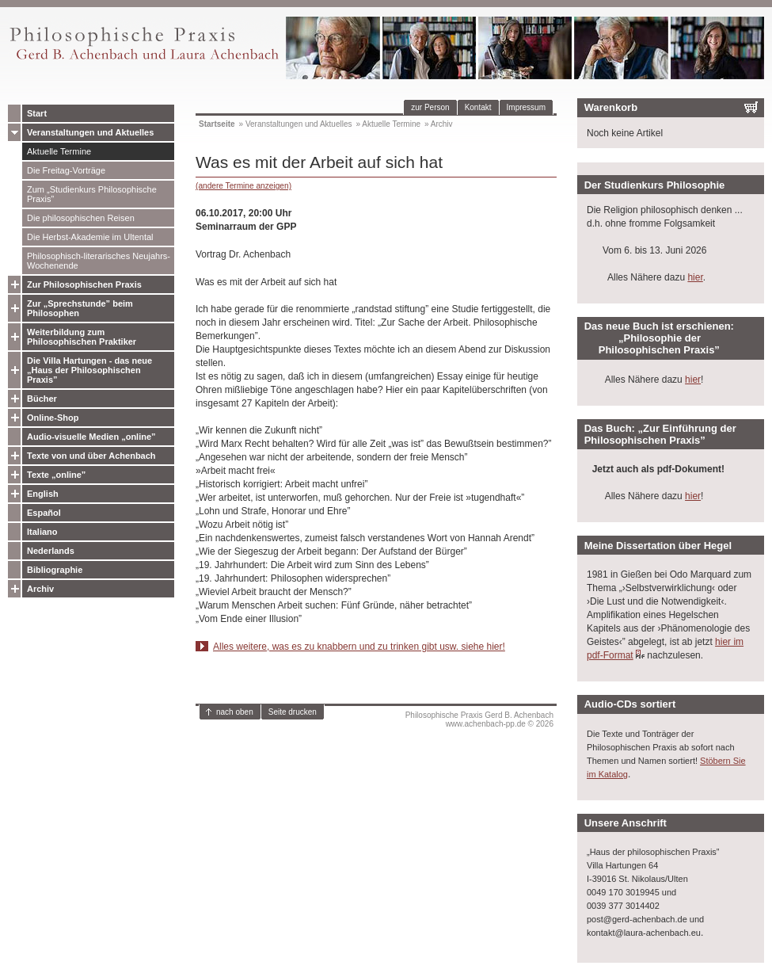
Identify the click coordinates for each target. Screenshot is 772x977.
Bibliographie (54, 569)
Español (44, 512)
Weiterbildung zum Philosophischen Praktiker (81, 336)
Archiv (40, 588)
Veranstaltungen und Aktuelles (90, 132)
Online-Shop (52, 417)
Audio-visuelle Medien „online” (91, 436)
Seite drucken (292, 712)
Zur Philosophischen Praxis (84, 284)
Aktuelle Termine (59, 151)
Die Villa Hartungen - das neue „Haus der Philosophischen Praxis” (89, 370)
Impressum (526, 107)
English (43, 493)
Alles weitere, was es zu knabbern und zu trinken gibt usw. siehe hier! (359, 646)
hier (694, 277)
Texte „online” (56, 474)
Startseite (217, 124)
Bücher (42, 398)
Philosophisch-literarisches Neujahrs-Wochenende (98, 260)
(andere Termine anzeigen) (243, 185)
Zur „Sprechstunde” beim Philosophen (80, 308)
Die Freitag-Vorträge (66, 170)
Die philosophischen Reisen (81, 218)
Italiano (42, 531)
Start (37, 113)
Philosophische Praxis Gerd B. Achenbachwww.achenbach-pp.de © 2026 (479, 719)
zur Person (430, 107)
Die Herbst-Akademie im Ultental (90, 237)
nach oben (234, 712)
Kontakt (478, 107)
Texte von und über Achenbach (91, 455)
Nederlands (50, 550)
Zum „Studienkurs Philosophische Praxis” (92, 194)
